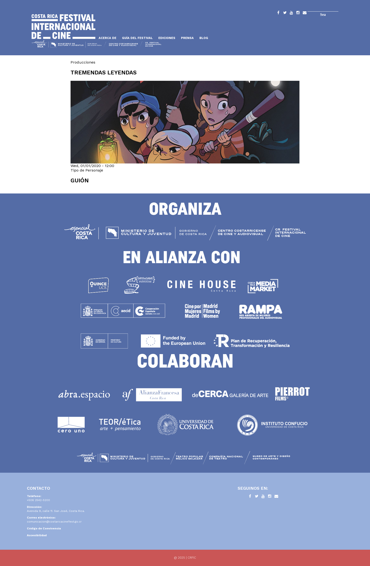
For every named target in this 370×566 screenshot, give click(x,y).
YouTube (291, 13)
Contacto (304, 13)
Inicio (63, 26)
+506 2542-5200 (38, 500)
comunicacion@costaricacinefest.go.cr (54, 521)
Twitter (285, 13)
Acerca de (107, 38)
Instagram (298, 13)
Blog (203, 38)
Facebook (278, 13)
